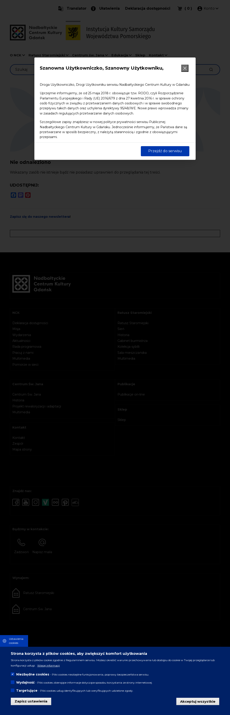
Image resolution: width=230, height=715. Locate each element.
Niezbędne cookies (32, 674)
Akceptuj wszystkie (197, 701)
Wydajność (25, 682)
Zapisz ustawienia (31, 701)
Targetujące (27, 691)
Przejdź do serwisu (165, 151)
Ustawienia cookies (16, 641)
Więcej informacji (48, 665)
